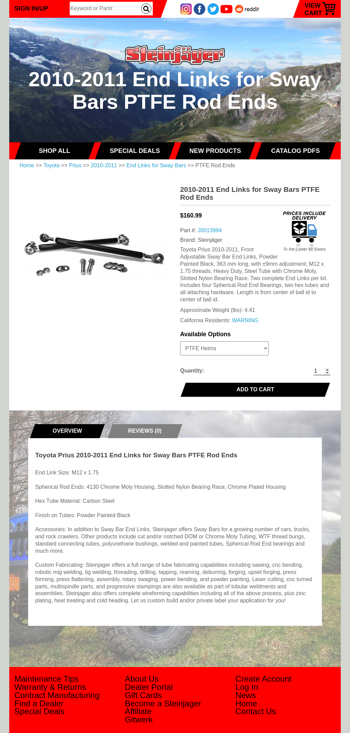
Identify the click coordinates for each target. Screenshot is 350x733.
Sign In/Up (31, 8)
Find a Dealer (39, 703)
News (245, 695)
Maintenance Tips (46, 678)
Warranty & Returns (50, 687)
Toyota (51, 165)
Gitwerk (138, 719)
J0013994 (210, 230)
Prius (75, 165)
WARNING (245, 320)
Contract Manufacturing (56, 695)
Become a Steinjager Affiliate (163, 707)
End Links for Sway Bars (156, 165)
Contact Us (255, 711)
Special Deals (39, 711)
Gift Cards (143, 695)
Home (26, 165)
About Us (142, 678)
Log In (246, 687)
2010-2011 (104, 165)
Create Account (263, 678)
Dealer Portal (149, 687)
